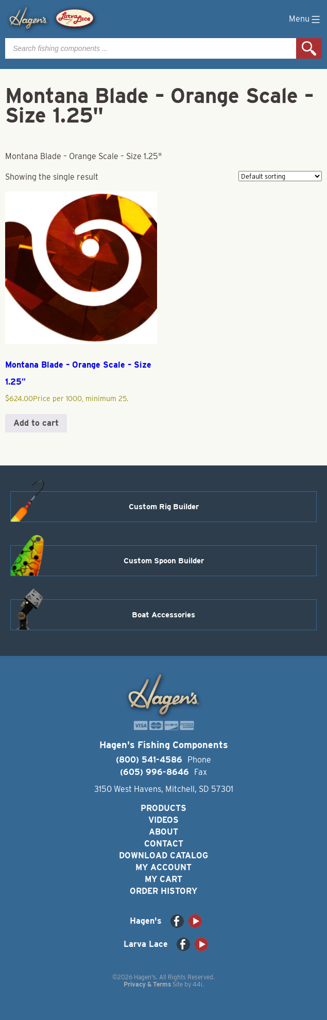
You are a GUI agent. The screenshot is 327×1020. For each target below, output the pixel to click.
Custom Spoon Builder (164, 560)
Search (309, 48)
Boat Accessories (163, 614)
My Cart (163, 879)
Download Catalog (163, 855)
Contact (163, 844)
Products (163, 808)
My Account (163, 867)
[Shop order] (280, 176)
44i (197, 984)
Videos (163, 820)
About (163, 832)
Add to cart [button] (36, 423)
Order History (163, 891)
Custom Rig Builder (164, 506)
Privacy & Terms (147, 984)
